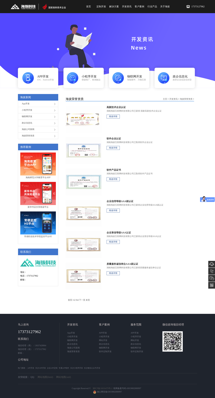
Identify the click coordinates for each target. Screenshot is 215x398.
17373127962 (211, 271)
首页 (88, 6)
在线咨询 (211, 264)
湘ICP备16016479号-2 (102, 388)
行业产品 (152, 6)
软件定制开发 (105, 351)
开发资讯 (127, 6)
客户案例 (139, 6)
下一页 (82, 300)
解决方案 (114, 6)
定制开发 (101, 6)
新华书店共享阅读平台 (38, 207)
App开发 (26, 104)
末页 (88, 300)
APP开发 (103, 333)
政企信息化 (27, 123)
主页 (165, 99)
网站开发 (103, 340)
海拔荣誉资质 (28, 136)
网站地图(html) (45, 377)
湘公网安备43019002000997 (109, 392)
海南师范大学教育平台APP (38, 177)
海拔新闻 (25, 97)
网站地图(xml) (63, 377)
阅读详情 (113, 116)
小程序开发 (27, 110)
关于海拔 (165, 6)
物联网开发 (27, 116)
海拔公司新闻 (28, 129)
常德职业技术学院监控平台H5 (38, 236)
